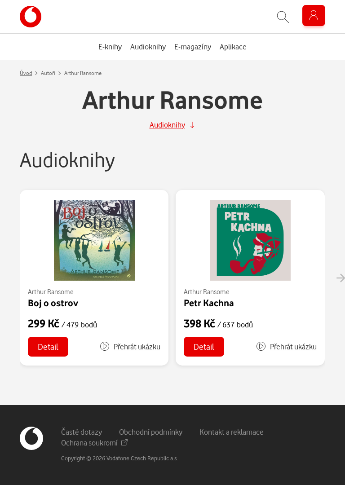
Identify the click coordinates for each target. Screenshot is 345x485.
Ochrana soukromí (94, 442)
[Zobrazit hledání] (283, 17)
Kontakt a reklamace (231, 431)
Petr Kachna (209, 303)
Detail (48, 346)
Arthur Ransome (51, 291)
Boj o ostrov (53, 303)
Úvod (26, 73)
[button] (129, 346)
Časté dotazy (81, 431)
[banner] (30, 16)
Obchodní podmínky (150, 431)
